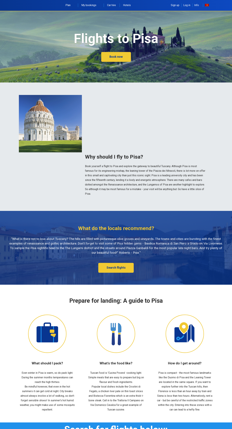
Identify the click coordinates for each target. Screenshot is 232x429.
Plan (69, 5)
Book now (116, 56)
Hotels (127, 5)
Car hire (111, 5)
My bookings (90, 5)
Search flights (116, 267)
